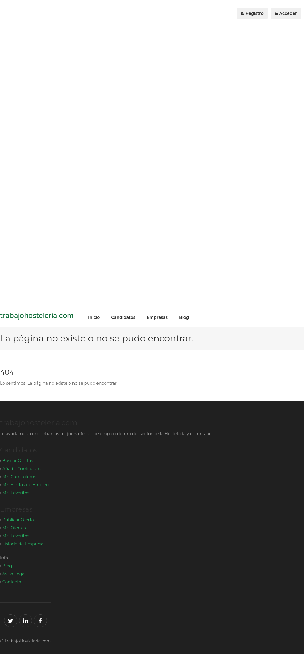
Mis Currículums (19, 476)
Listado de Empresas (24, 544)
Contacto (11, 582)
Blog (184, 317)
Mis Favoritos (15, 492)
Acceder (286, 13)
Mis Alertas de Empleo (25, 484)
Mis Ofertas (14, 528)
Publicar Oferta (18, 519)
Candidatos (123, 317)
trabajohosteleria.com (37, 315)
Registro (252, 13)
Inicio (94, 317)
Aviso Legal (14, 574)
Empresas (157, 317)
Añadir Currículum (21, 468)
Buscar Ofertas (17, 460)
